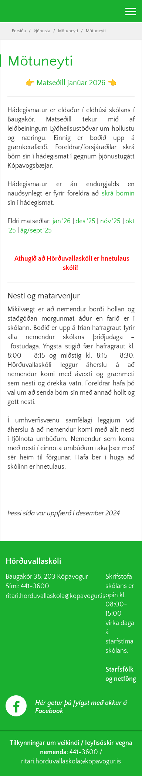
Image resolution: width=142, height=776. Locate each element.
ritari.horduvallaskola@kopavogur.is (55, 596)
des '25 (85, 221)
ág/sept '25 (36, 230)
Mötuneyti (68, 31)
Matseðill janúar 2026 (71, 83)
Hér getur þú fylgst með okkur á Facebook (81, 707)
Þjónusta (42, 31)
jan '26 (62, 221)
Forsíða (19, 31)
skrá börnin (118, 193)
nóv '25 (110, 221)
